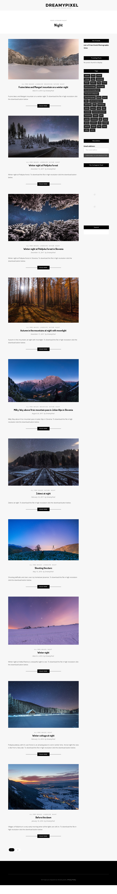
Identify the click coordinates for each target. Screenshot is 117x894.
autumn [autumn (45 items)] (87, 74)
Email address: (90, 147)
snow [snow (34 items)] (105, 119)
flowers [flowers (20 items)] (93, 82)
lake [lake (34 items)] (94, 104)
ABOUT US (37, 5)
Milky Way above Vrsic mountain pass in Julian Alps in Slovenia (43, 412)
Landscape (39, 82)
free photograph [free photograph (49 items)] (90, 97)
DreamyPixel (49, 89)
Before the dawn (43, 827)
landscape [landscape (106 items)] (101, 104)
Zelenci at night (43, 497)
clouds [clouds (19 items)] (99, 74)
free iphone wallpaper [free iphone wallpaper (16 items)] (91, 93)
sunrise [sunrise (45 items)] (87, 127)
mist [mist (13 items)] (104, 108)
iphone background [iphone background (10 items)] (96, 101)
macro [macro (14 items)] (93, 108)
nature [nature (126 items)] (95, 116)
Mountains (48, 82)
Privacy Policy (72, 891)
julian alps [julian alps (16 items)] (88, 104)
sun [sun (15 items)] (100, 123)
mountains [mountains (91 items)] (88, 116)
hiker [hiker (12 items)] (86, 101)
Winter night (43, 657)
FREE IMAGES (88, 5)
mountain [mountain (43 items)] (87, 112)
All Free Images (28, 82)
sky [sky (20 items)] (100, 119)
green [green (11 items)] (105, 97)
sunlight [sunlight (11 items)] (105, 123)
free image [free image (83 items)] (100, 86)
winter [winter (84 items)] (92, 131)
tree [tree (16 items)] (99, 127)
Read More (43, 105)
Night (62, 82)
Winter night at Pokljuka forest (43, 164)
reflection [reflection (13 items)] (94, 119)
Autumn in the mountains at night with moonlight (43, 332)
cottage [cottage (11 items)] (87, 78)
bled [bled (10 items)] (93, 74)
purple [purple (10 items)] (87, 119)
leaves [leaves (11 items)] (87, 108)
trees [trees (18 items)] (104, 127)
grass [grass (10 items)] (99, 97)
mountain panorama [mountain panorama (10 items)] (99, 112)
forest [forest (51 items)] (104, 82)
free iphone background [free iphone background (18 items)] (92, 89)
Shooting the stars (43, 572)
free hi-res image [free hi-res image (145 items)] (90, 86)
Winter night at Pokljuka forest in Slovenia (43, 249)
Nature (56, 82)
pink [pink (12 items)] (101, 116)
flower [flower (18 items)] (87, 82)
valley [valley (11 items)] (86, 131)
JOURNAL (27, 5)
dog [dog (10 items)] (93, 78)
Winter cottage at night (43, 741)
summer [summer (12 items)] (93, 123)
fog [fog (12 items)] (99, 82)
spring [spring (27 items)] (87, 123)
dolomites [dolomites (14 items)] (100, 78)
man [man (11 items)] (98, 108)
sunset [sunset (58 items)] (93, 127)
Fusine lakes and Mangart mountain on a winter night (43, 85)
